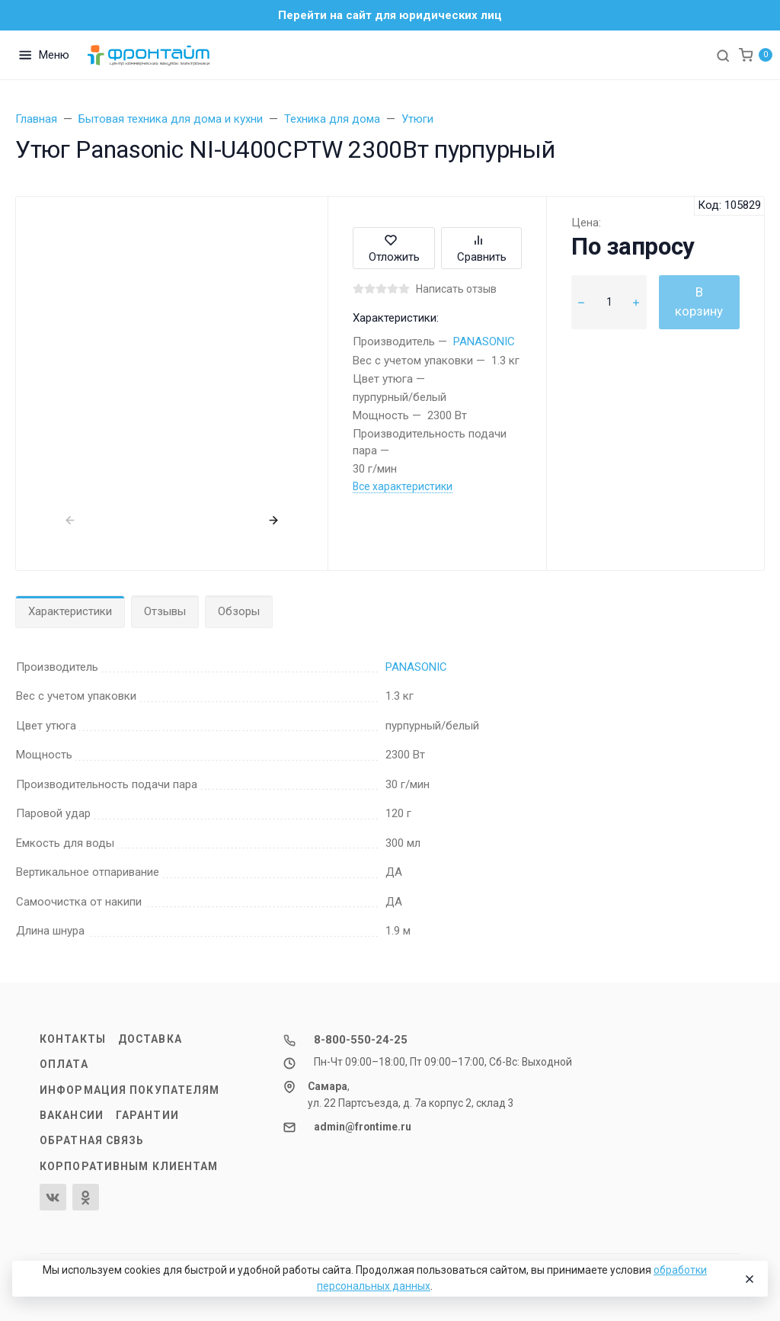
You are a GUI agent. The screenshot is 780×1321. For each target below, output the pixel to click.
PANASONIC (484, 341)
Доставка (150, 1039)
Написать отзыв (456, 289)
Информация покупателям (129, 1090)
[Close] (748, 1279)
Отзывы (165, 611)
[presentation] (70, 520)
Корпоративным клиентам (129, 1166)
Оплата (64, 1064)
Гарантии (147, 1115)
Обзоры (239, 611)
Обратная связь (92, 1140)
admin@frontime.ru (362, 1127)
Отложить (394, 248)
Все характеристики (402, 486)
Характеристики (70, 611)
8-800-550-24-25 (361, 1040)
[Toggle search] (723, 55)
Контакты (73, 1039)
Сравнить (482, 248)
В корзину (699, 301)
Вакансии (72, 1115)
